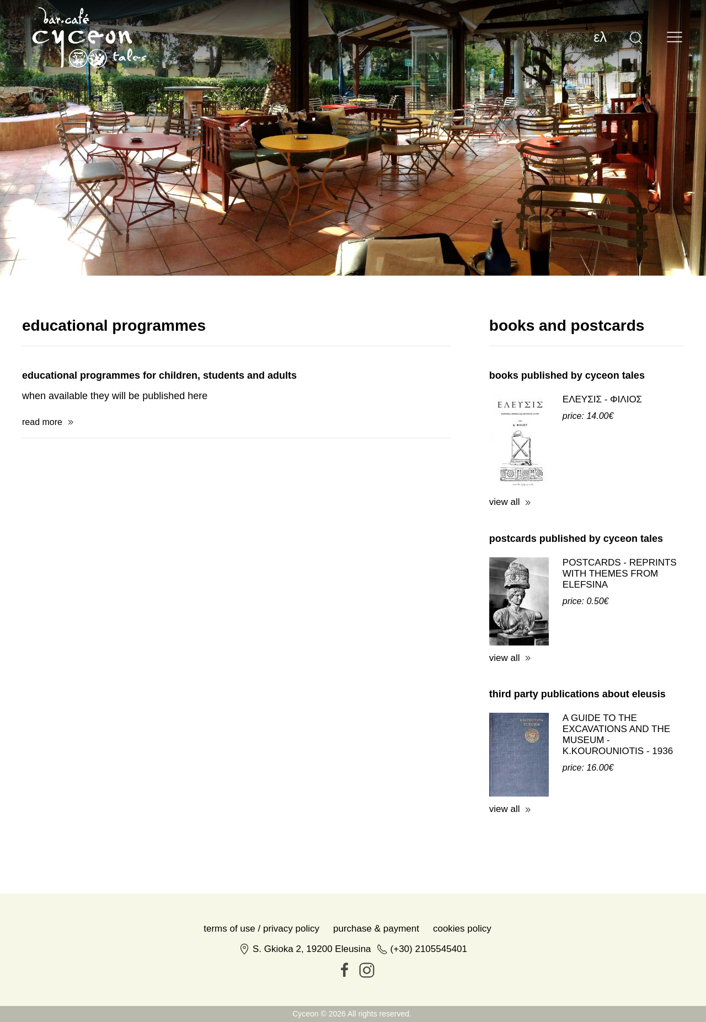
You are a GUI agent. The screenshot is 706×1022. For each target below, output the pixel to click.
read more (42, 497)
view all (504, 577)
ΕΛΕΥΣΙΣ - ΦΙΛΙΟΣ (602, 474)
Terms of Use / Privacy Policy (261, 1003)
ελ (600, 37)
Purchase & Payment (376, 1003)
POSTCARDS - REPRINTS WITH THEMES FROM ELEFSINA (620, 648)
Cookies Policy (462, 1003)
